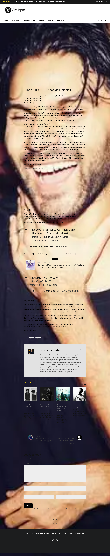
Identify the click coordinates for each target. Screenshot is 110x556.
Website (58, 496)
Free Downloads (29, 21)
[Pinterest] (99, 1)
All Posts (26, 86)
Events (41, 21)
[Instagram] (97, 1)
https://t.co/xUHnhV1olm (43, 285)
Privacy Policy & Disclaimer (45, 2)
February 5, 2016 (61, 246)
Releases (31, 86)
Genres (50, 21)
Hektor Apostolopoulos (50, 350)
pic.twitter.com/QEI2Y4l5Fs (44, 240)
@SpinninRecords (60, 237)
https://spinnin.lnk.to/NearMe (33, 168)
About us (16, 2)
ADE (38, 263)
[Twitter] (94, 1)
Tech (63, 410)
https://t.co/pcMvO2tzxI (42, 281)
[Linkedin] (104, 1)
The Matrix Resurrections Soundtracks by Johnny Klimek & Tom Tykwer (61, 419)
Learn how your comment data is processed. (62, 512)
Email (25, 496)
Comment (27, 463)
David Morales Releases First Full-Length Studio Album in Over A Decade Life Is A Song (46, 415)
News (6, 21)
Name (26, 487)
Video (30, 406)
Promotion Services (27, 2)
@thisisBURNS (38, 237)
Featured (15, 21)
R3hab (38, 338)
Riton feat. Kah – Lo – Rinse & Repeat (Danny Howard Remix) (65, 439)
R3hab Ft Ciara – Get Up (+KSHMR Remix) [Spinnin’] (45, 438)
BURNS (31, 338)
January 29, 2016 (70, 291)
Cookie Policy (60, 2)
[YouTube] (102, 1)
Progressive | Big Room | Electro (61, 407)
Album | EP (43, 404)
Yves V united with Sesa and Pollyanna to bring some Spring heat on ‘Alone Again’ (79, 412)
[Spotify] (107, 1)
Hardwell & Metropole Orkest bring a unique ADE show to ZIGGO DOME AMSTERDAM (60, 267)
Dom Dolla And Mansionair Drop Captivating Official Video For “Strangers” (29, 415)
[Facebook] (92, 1)
